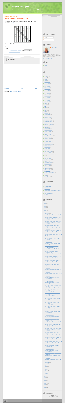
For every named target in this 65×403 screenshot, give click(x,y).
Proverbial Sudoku (48, 158)
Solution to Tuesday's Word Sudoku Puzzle (53, 230)
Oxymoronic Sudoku (48, 151)
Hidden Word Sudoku (15, 52)
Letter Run (47, 142)
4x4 (45, 104)
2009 (45, 387)
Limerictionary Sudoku (49, 144)
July (46, 365)
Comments (46, 39)
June (46, 366)
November (47, 213)
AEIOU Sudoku (47, 114)
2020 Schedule (47, 94)
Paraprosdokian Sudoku (49, 154)
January (46, 373)
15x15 (46, 79)
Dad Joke (46, 127)
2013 (45, 381)
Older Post (37, 88)
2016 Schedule (47, 89)
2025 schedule (47, 101)
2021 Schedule (47, 96)
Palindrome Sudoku (48, 152)
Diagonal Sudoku (48, 128)
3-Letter (46, 103)
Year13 (46, 175)
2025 (45, 202)
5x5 (45, 106)
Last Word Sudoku (48, 141)
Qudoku (46, 161)
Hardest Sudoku (48, 134)
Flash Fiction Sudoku (48, 130)
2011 (45, 384)
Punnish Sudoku (48, 159)
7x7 (45, 108)
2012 (45, 383)
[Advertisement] (22, 76)
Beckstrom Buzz (48, 186)
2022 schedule (47, 97)
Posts (45, 37)
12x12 (46, 76)
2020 (45, 209)
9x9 (45, 111)
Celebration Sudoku (48, 121)
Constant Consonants (49, 124)
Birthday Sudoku (48, 118)
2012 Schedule (47, 83)
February (47, 372)
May (46, 367)
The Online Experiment (49, 194)
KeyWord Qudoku (48, 138)
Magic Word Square (20, 7)
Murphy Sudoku (47, 148)
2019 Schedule (47, 93)
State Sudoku (47, 165)
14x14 (46, 77)
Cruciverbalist (47, 189)
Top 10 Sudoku (47, 171)
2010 (45, 386)
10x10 (46, 74)
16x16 (46, 80)
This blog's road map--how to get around (52, 66)
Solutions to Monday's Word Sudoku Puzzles (53, 234)
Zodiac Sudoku (47, 176)
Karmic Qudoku (47, 137)
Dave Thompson (14, 50)
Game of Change (48, 132)
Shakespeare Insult (48, 162)
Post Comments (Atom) (15, 91)
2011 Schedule (47, 82)
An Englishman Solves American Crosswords (53, 190)
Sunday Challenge (48, 166)
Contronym (47, 125)
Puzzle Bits (47, 184)
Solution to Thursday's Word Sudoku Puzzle (53, 221)
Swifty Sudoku (47, 168)
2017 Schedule (47, 90)
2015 (45, 379)
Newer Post (6, 88)
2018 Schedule (47, 91)
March (46, 370)
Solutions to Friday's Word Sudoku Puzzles (53, 217)
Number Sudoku (48, 149)
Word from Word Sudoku (49, 172)
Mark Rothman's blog (48, 193)
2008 (45, 388)
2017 (45, 376)
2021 (45, 207)
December (47, 211)
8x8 (10, 52)
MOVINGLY (12, 22)
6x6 (45, 107)
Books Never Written (48, 120)
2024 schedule (47, 100)
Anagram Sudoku (48, 117)
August (46, 363)
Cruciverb (46, 187)
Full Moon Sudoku (48, 131)
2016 (45, 377)
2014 (45, 380)
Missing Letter (47, 145)
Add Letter (46, 113)
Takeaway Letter (48, 169)
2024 (45, 203)
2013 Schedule (47, 84)
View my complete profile (47, 58)
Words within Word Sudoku (50, 173)
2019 (45, 210)
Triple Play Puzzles (48, 191)
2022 (45, 206)
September (47, 362)
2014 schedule (47, 86)
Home (22, 88)
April (46, 369)
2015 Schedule (47, 87)
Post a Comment (8, 62)
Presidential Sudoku (48, 156)
